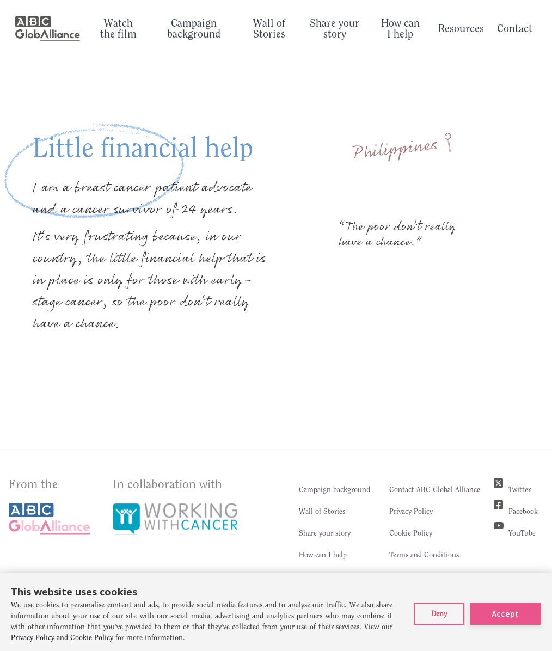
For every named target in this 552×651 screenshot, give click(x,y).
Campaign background (334, 489)
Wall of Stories (322, 511)
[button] (439, 614)
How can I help (323, 554)
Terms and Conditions (424, 554)
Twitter (519, 489)
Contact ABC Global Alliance (434, 489)
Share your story (325, 533)
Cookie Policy (410, 533)
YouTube (522, 533)
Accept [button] (505, 614)
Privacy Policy (411, 511)
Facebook (523, 511)
